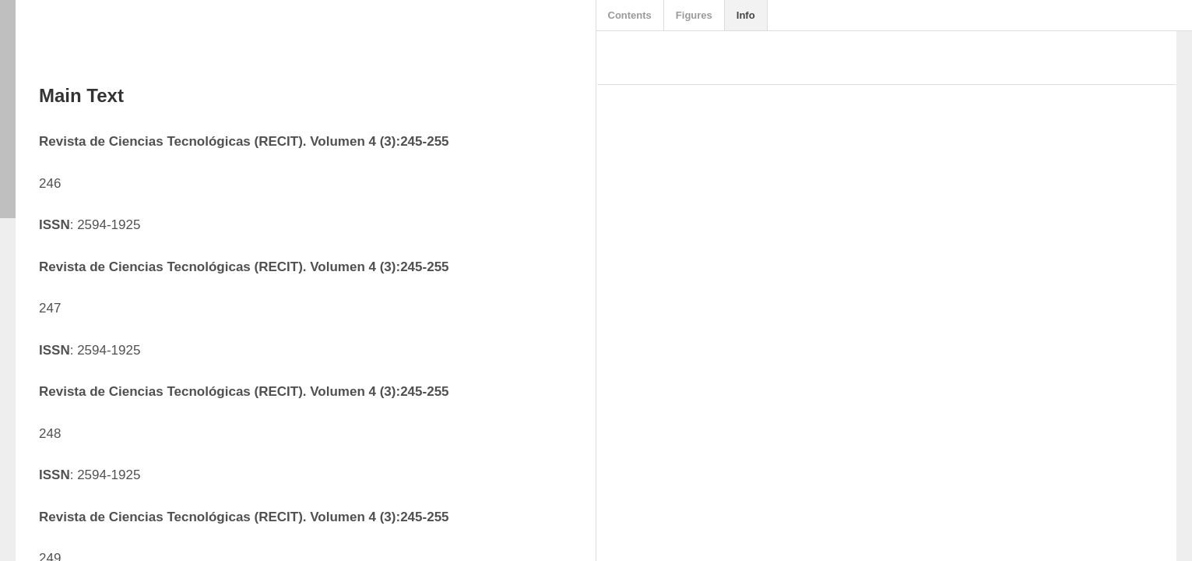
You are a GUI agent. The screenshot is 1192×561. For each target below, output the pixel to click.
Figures (694, 15)
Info (746, 15)
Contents (630, 15)
